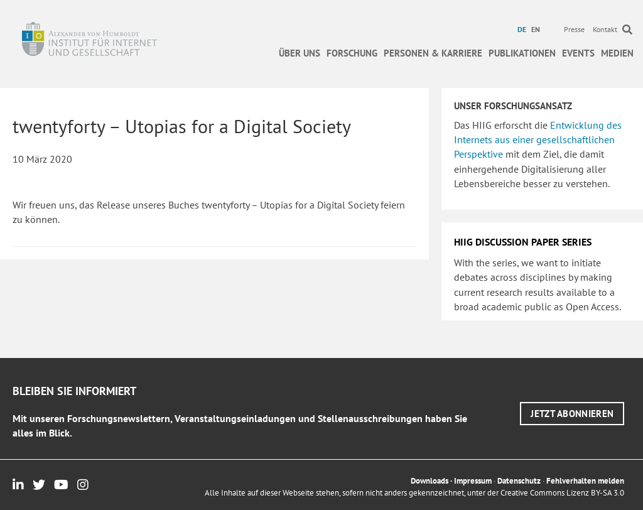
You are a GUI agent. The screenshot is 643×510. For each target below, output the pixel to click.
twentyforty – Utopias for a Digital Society (182, 126)
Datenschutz (519, 480)
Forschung (352, 53)
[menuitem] (523, 29)
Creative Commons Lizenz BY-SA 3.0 (562, 492)
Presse (574, 29)
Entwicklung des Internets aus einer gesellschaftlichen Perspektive (538, 139)
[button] (572, 413)
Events (578, 53)
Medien (617, 53)
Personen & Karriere (433, 53)
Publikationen (522, 53)
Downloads (429, 480)
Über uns (299, 53)
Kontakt (605, 29)
